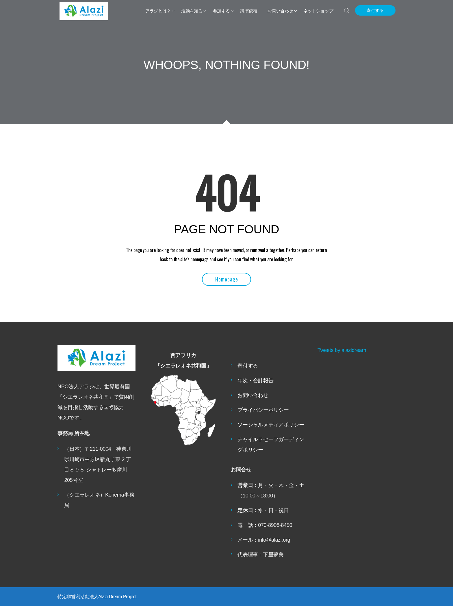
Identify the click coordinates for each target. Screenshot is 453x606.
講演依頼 (248, 11)
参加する (221, 11)
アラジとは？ (158, 11)
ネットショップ (318, 11)
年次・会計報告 (255, 380)
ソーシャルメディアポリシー (270, 425)
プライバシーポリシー (263, 410)
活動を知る (192, 11)
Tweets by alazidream (342, 350)
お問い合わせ (280, 11)
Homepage (226, 279)
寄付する (375, 10)
